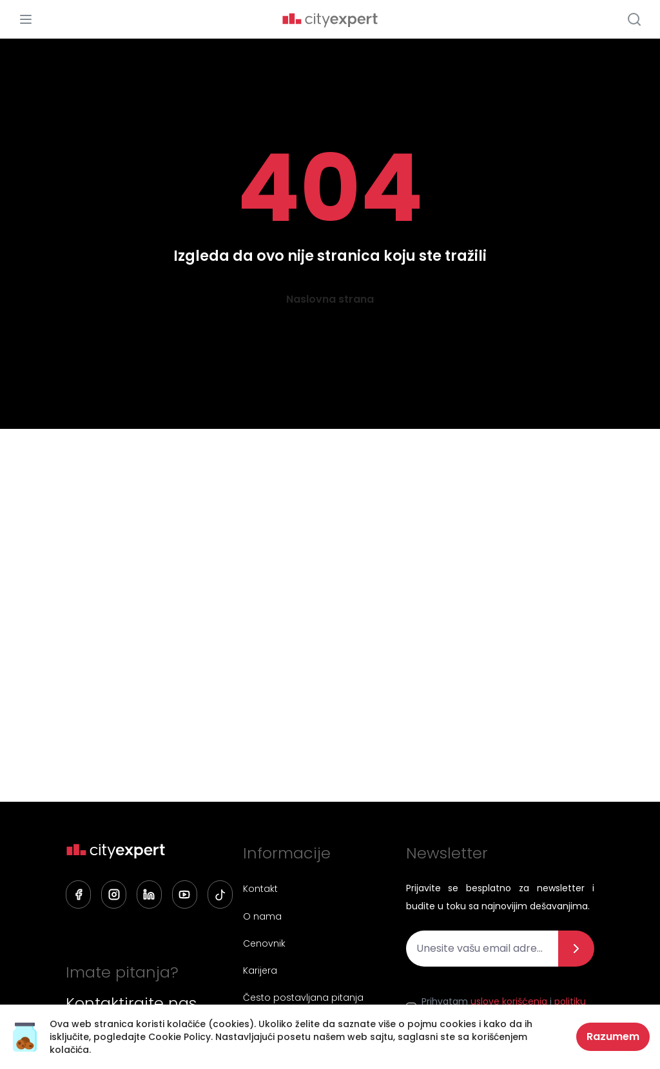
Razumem (613, 1036)
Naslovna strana (330, 299)
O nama (261, 916)
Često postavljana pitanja (302, 998)
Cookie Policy (179, 1036)
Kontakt (259, 888)
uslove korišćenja (509, 1001)
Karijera (259, 971)
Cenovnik (263, 943)
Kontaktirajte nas (131, 1003)
